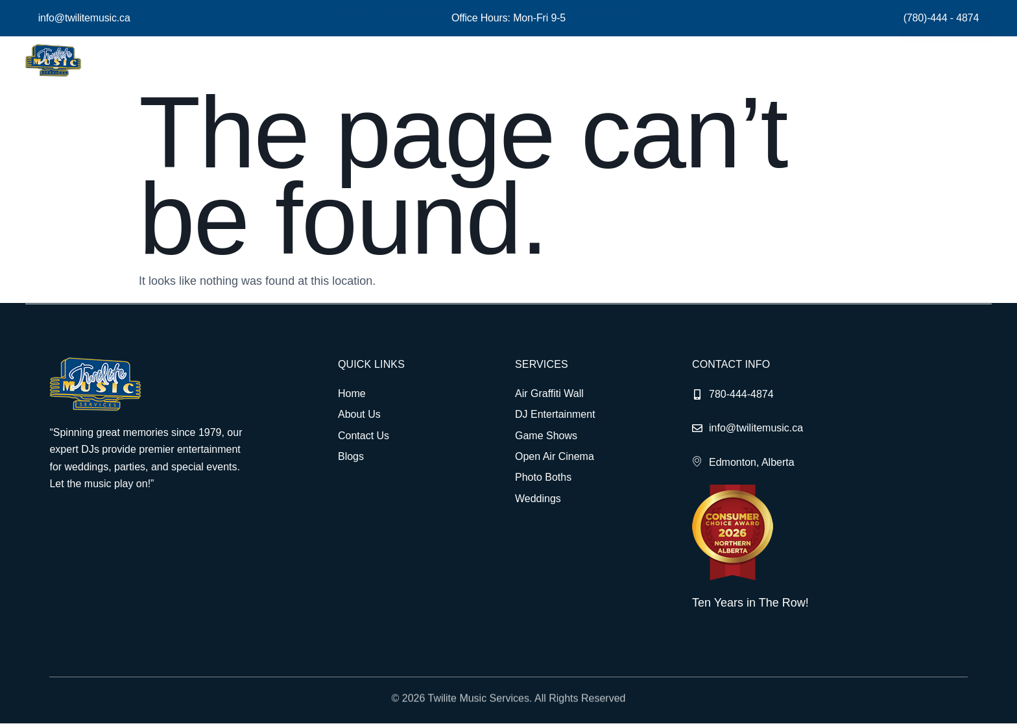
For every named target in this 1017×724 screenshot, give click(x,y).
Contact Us (605, 60)
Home (371, 60)
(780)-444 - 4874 (941, 17)
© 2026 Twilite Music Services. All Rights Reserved (509, 706)
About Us (426, 60)
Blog (550, 60)
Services (493, 60)
